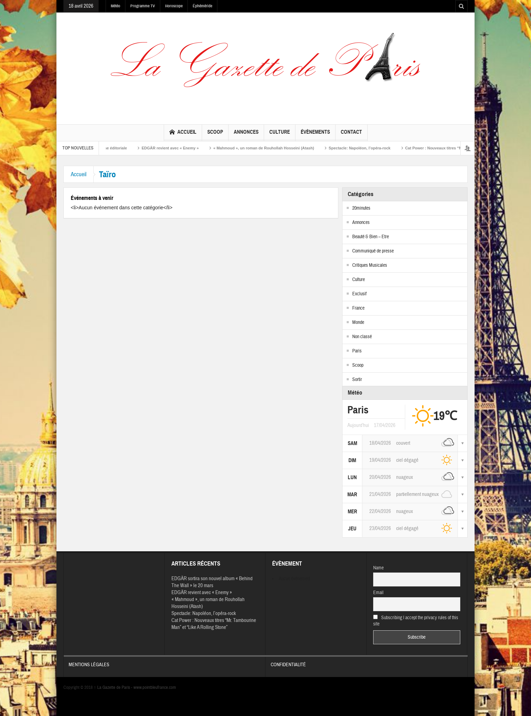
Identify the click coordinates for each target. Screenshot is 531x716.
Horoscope (174, 5)
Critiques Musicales (369, 265)
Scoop (215, 135)
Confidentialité (367, 661)
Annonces (246, 135)
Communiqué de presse (373, 251)
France (358, 308)
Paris (357, 351)
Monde (358, 322)
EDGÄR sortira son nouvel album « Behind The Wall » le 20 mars (212, 582)
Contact (351, 135)
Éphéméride (202, 5)
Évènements (315, 135)
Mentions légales (164, 661)
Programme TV (142, 5)
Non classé (362, 337)
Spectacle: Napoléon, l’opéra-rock (364, 148)
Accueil (183, 133)
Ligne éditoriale (117, 148)
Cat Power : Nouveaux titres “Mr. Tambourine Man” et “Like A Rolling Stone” (213, 624)
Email (378, 593)
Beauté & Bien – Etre (370, 237)
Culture (279, 135)
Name (378, 568)
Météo (115, 5)
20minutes (361, 208)
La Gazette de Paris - (113, 687)
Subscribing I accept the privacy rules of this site (416, 621)
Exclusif (359, 294)
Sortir (357, 379)
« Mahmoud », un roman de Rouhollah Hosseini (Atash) (268, 148)
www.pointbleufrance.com (154, 687)
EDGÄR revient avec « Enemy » (174, 148)
